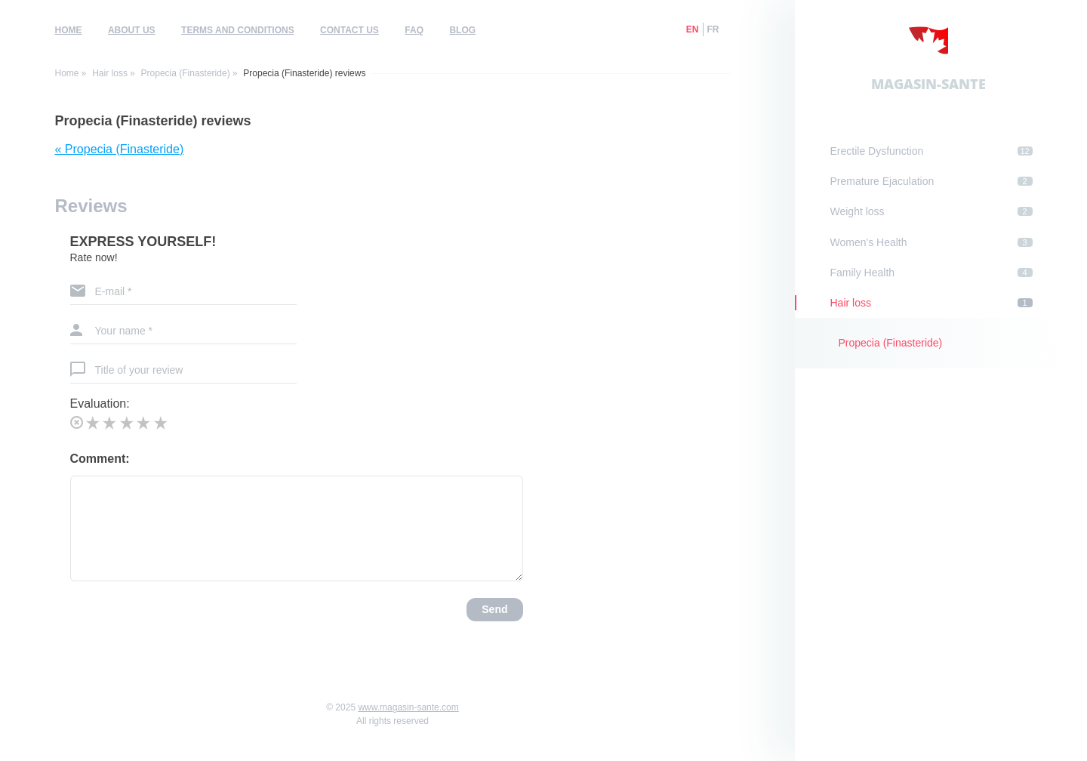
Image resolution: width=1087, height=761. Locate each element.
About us (132, 30)
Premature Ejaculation (931, 181)
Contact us (349, 30)
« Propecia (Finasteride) (119, 149)
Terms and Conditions (237, 30)
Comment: (100, 458)
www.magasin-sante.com (408, 707)
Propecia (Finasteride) (185, 73)
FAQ (414, 30)
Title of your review (139, 370)
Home (68, 30)
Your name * (124, 330)
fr (713, 29)
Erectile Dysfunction (931, 151)
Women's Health (931, 242)
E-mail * (113, 291)
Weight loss (931, 211)
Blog (462, 30)
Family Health (931, 273)
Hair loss (110, 73)
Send (494, 609)
